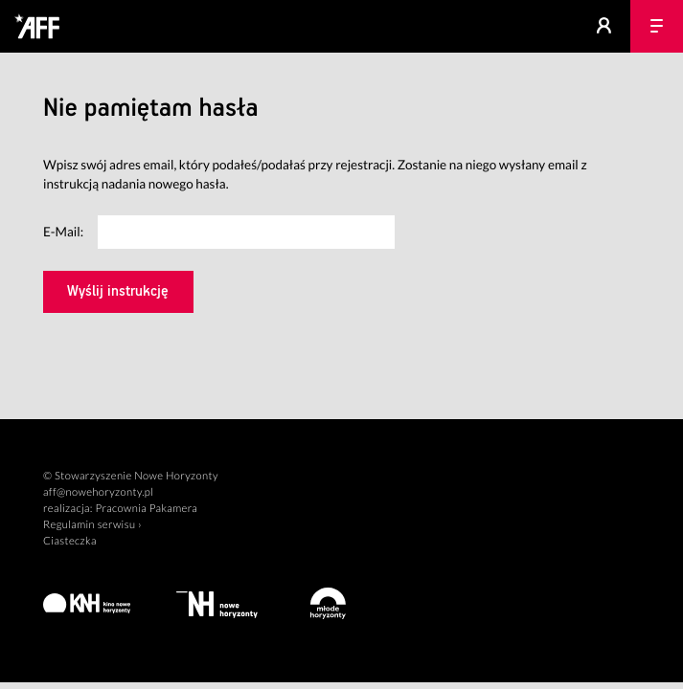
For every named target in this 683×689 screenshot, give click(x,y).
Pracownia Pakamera (146, 508)
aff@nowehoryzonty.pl (98, 492)
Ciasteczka (70, 541)
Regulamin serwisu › (92, 525)
